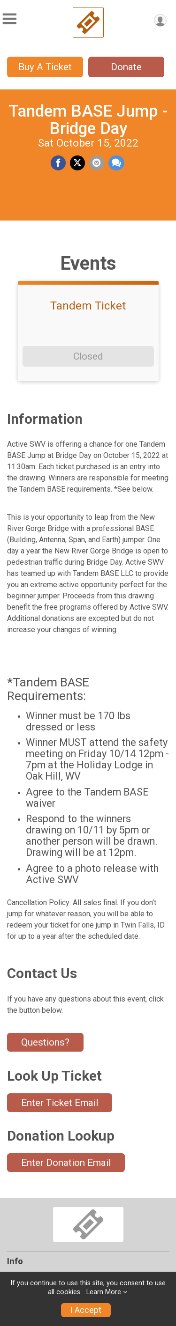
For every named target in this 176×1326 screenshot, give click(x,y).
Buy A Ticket (45, 67)
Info (15, 1261)
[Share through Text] (116, 162)
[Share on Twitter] (77, 162)
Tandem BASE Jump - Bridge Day (88, 119)
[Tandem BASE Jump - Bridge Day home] (88, 22)
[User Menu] (160, 20)
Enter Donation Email (66, 1162)
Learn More (103, 1292)
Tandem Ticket (88, 306)
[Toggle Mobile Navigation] (9, 19)
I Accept (85, 1310)
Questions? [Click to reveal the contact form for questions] (45, 1042)
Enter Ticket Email (59, 1102)
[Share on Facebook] (58, 162)
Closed (88, 356)
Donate (126, 67)
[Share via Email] (96, 162)
